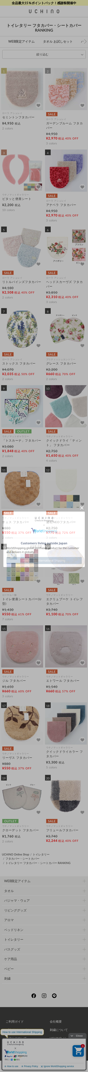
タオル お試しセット (58, 41)
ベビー (9, 969)
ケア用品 (10, 959)
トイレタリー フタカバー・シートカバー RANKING (37, 863)
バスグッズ (12, 949)
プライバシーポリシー (21, 1029)
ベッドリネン (13, 930)
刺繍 (7, 978)
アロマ (9, 920)
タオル (9, 891)
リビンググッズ (15, 910)
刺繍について (59, 1029)
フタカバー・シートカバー (22, 858)
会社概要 (56, 1021)
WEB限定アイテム (21, 41)
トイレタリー (41, 854)
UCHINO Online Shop (15, 854)
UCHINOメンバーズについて (68, 1041)
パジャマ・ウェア (17, 900)
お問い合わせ (44, 1054)
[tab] (44, 54)
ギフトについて (16, 1038)
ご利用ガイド (15, 1021)
